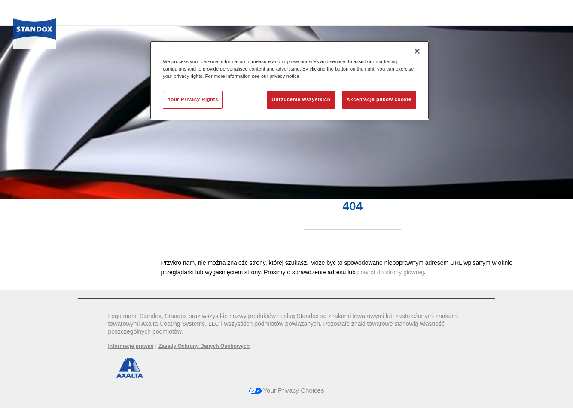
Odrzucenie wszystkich (300, 99)
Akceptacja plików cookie (379, 99)
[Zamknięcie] (417, 51)
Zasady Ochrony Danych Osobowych (204, 346)
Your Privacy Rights (193, 99)
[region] (289, 80)
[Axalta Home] (34, 31)
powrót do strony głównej (390, 272)
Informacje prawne (131, 346)
